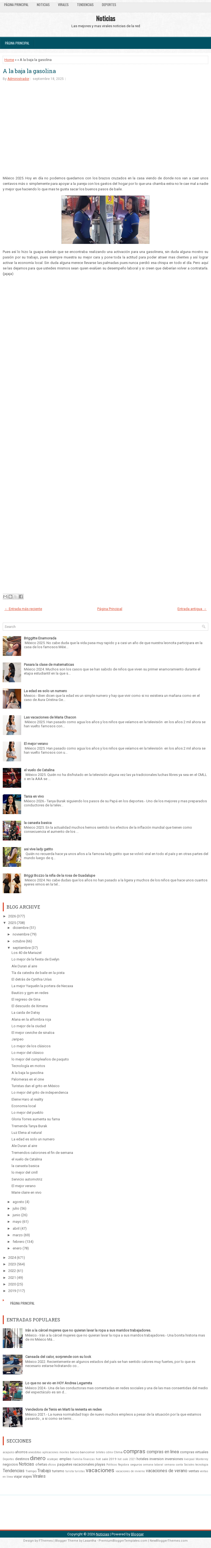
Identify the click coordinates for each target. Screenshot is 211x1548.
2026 (12, 916)
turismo (58, 1471)
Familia (77, 1459)
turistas (80, 1471)
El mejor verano (36, 744)
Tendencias (85, 4)
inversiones (174, 1459)
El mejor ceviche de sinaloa (33, 1033)
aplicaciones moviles (55, 1452)
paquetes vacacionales (75, 1464)
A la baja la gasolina (29, 71)
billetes (100, 1452)
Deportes (109, 4)
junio (16, 1215)
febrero (18, 1242)
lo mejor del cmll (25, 1172)
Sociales (189, 1464)
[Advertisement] (105, 128)
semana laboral (153, 1464)
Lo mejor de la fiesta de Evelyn (35, 959)
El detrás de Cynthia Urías (32, 979)
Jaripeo (18, 1039)
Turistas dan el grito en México (36, 1086)
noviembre (21, 934)
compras (134, 1451)
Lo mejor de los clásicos (31, 1046)
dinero (38, 1458)
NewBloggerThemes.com (169, 1541)
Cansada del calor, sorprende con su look (58, 1357)
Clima (118, 1452)
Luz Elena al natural (27, 1133)
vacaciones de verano (166, 1470)
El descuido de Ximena (30, 1006)
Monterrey (202, 1459)
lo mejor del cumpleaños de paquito (40, 1059)
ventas (193, 1471)
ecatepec (52, 1459)
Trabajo (44, 1470)
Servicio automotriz (27, 1179)
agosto (18, 1202)
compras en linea (163, 1451)
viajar (18, 1476)
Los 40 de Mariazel (26, 953)
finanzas (89, 1459)
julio (16, 1208)
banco (74, 1452)
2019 (12, 1291)
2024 (12, 1257)
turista (69, 1471)
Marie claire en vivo (26, 1192)
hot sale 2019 (106, 1459)
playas (100, 1464)
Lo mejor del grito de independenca (40, 1092)
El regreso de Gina (26, 999)
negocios (10, 1464)
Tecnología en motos (28, 1066)
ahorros (21, 1452)
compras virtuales (194, 1452)
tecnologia (201, 1464)
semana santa (173, 1464)
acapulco (8, 1452)
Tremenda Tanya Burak (29, 1126)
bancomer (87, 1452)
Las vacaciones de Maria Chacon (50, 717)
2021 (12, 1278)
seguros (136, 1464)
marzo (18, 1235)
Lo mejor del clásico (28, 1053)
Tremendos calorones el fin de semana (42, 1153)
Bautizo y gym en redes (30, 993)
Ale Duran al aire (24, 966)
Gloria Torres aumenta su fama (36, 1119)
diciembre (21, 928)
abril (16, 1228)
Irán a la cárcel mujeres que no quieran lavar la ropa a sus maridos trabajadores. (88, 1330)
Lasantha (89, 1541)
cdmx (109, 1452)
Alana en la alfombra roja (31, 1019)
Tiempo (31, 1471)
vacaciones (100, 1470)
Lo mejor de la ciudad (29, 1026)
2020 (12, 1284)
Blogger (137, 1534)
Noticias (43, 4)
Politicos (111, 1464)
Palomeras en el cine (28, 1079)
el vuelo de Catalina (39, 770)
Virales (63, 4)
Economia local (24, 1106)
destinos (22, 1459)
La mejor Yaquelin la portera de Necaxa (42, 986)
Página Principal (16, 4)
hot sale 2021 (126, 1459)
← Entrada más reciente (23, 609)
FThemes (46, 1541)
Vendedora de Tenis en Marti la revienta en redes (63, 1409)
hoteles (142, 1459)
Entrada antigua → (192, 609)
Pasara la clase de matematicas (49, 664)
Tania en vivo (34, 796)
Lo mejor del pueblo (27, 1112)
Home (9, 60)
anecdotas (34, 1452)
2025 (12, 923)
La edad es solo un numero (45, 691)
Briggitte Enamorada (40, 638)
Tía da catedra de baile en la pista (38, 973)
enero (17, 1248)
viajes (27, 1476)
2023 (12, 1264)
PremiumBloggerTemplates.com (123, 1541)
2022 (12, 1271)
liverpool (189, 1459)
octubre (19, 941)
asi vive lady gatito (38, 849)
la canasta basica (38, 823)
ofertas (41, 1464)
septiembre (22, 948)
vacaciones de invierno (130, 1471)
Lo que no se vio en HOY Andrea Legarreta (58, 1383)
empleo (65, 1459)
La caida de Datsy (26, 1012)
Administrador (18, 79)
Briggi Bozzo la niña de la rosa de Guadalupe (59, 875)
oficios (52, 1464)
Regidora (123, 1464)
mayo (17, 1222)
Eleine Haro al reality (27, 1099)
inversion (156, 1459)
